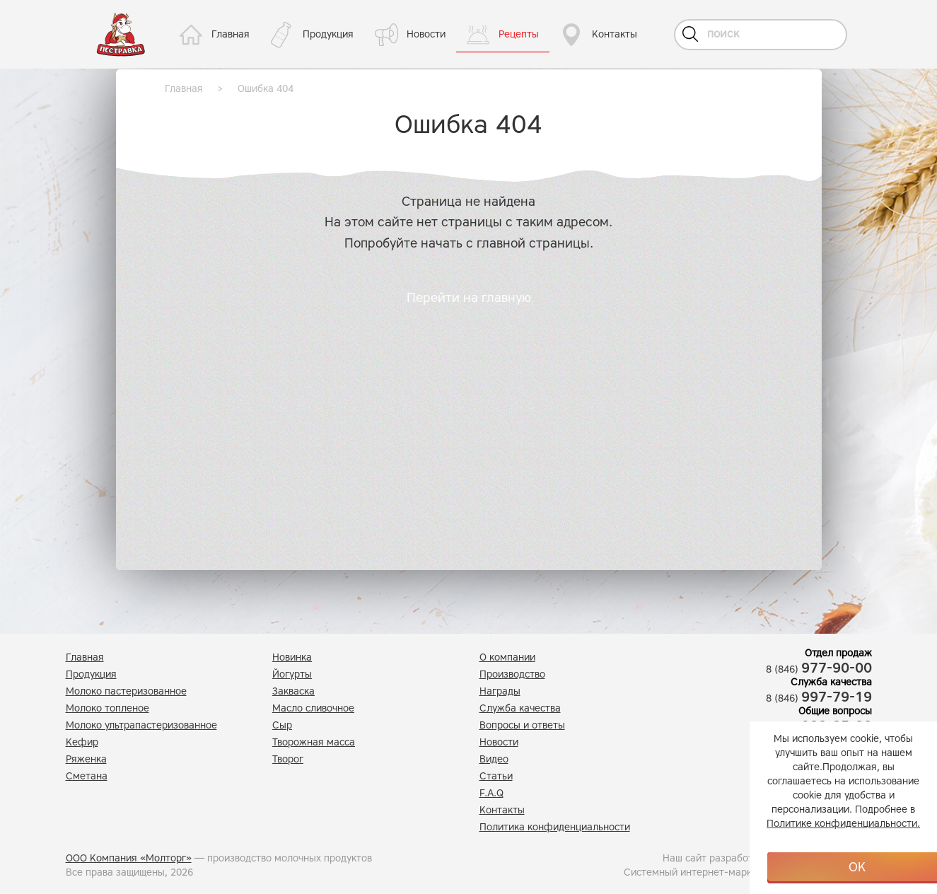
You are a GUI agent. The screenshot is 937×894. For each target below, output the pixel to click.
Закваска (293, 691)
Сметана (86, 776)
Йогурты (292, 674)
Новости (426, 34)
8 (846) (819, 669)
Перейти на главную (469, 298)
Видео (493, 759)
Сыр (282, 725)
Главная (230, 34)
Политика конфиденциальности (554, 827)
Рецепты (519, 34)
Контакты (614, 34)
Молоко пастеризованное (126, 691)
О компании (507, 657)
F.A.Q (491, 793)
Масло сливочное (313, 708)
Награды (499, 691)
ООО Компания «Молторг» (129, 858)
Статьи (496, 776)
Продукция (328, 34)
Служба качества (520, 708)
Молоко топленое (107, 708)
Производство (512, 674)
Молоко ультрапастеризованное (141, 725)
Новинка (292, 657)
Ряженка (86, 759)
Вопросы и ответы (522, 725)
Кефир (82, 742)
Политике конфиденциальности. (843, 824)
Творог (287, 759)
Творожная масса (313, 742)
